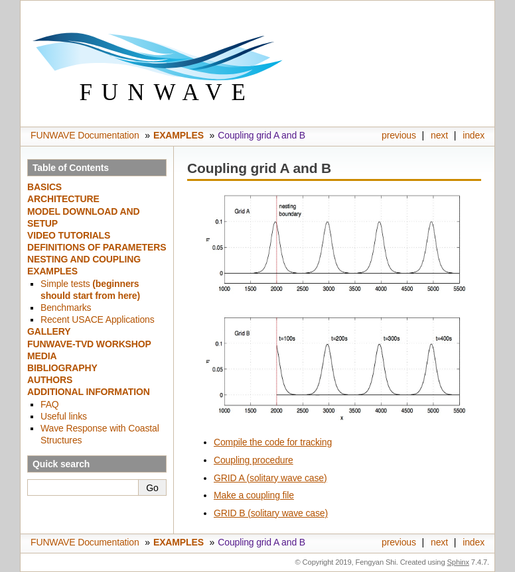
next (439, 135)
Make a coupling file (254, 495)
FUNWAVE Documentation (85, 135)
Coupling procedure (253, 460)
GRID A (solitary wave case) (270, 478)
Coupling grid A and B (261, 135)
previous (399, 135)
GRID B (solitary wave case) (271, 513)
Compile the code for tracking (273, 442)
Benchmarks (65, 307)
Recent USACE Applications (97, 319)
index (473, 135)
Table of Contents (71, 167)
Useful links (63, 416)
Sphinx (458, 562)
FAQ (49, 404)
